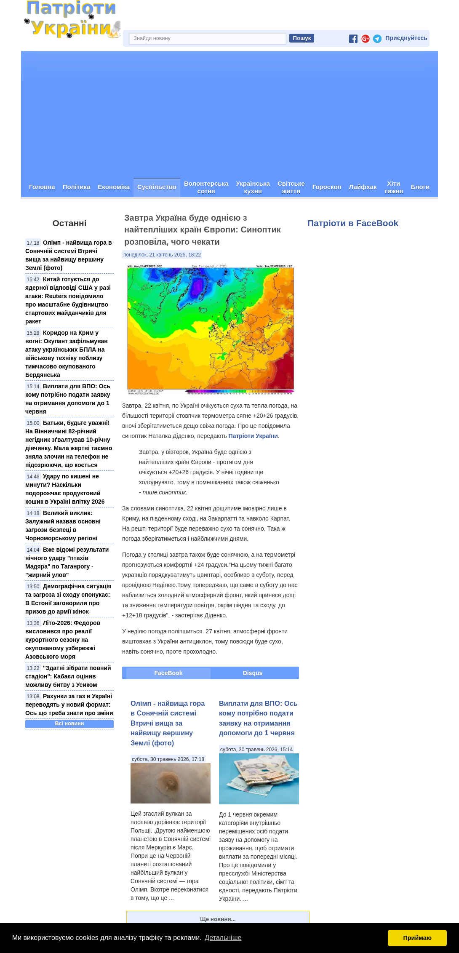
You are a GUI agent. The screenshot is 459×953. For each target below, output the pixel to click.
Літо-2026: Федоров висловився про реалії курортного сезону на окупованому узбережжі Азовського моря (62, 639)
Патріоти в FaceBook (352, 223)
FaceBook (169, 673)
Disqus (253, 673)
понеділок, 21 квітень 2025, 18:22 (162, 255)
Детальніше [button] (223, 937)
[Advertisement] (229, 115)
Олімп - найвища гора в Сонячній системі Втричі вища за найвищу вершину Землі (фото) (168, 723)
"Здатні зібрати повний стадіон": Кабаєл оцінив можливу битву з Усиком (68, 676)
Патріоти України (253, 435)
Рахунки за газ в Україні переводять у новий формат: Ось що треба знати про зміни (69, 704)
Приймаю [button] (417, 937)
